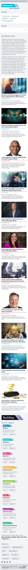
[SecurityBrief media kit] (12, 518)
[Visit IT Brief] (5, 504)
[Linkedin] (2, 562)
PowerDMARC (22, 567)
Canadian (13, 537)
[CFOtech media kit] (12, 434)
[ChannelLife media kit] (12, 448)
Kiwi (25, 537)
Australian (8, 537)
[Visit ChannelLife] (5, 448)
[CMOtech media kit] (12, 462)
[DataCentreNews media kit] (12, 476)
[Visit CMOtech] (5, 462)
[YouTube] (7, 562)
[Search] (13, 30)
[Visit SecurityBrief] (5, 518)
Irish (22, 537)
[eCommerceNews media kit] (12, 490)
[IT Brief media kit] (12, 504)
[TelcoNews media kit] (12, 532)
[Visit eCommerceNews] (5, 490)
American (5, 539)
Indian (18, 537)
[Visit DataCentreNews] (5, 476)
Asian (2, 537)
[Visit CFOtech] (5, 434)
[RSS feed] (9, 562)
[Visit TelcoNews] (5, 532)
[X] (4, 562)
